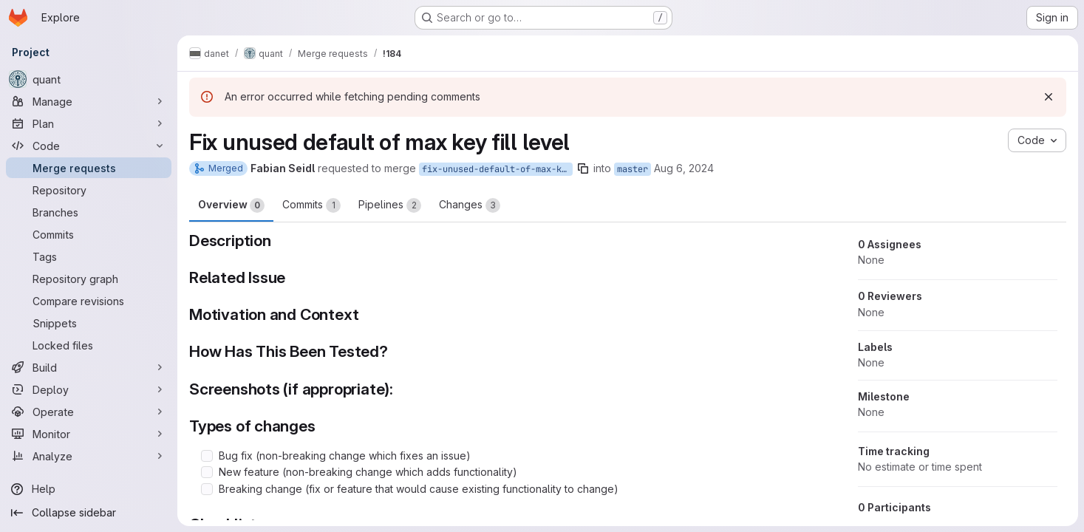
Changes (469, 205)
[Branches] (88, 212)
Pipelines (389, 205)
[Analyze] (88, 456)
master (632, 169)
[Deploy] (88, 389)
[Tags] (88, 256)
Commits (311, 205)
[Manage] (88, 101)
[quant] (88, 79)
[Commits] (88, 234)
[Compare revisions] (88, 300)
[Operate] (88, 411)
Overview (231, 205)
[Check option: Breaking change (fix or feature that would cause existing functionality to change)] (207, 489)
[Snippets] (88, 323)
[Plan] (88, 123)
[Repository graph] (88, 278)
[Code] (88, 145)
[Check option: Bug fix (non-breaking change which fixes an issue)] (207, 456)
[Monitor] (88, 433)
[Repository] (88, 190)
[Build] (88, 367)
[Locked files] (88, 345)
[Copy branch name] (583, 168)
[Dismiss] (1048, 97)
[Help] (88, 489)
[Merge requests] (88, 167)
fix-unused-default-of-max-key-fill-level (497, 169)
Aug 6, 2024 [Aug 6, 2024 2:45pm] (684, 168)
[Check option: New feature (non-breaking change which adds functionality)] (207, 472)
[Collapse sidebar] (88, 512)
